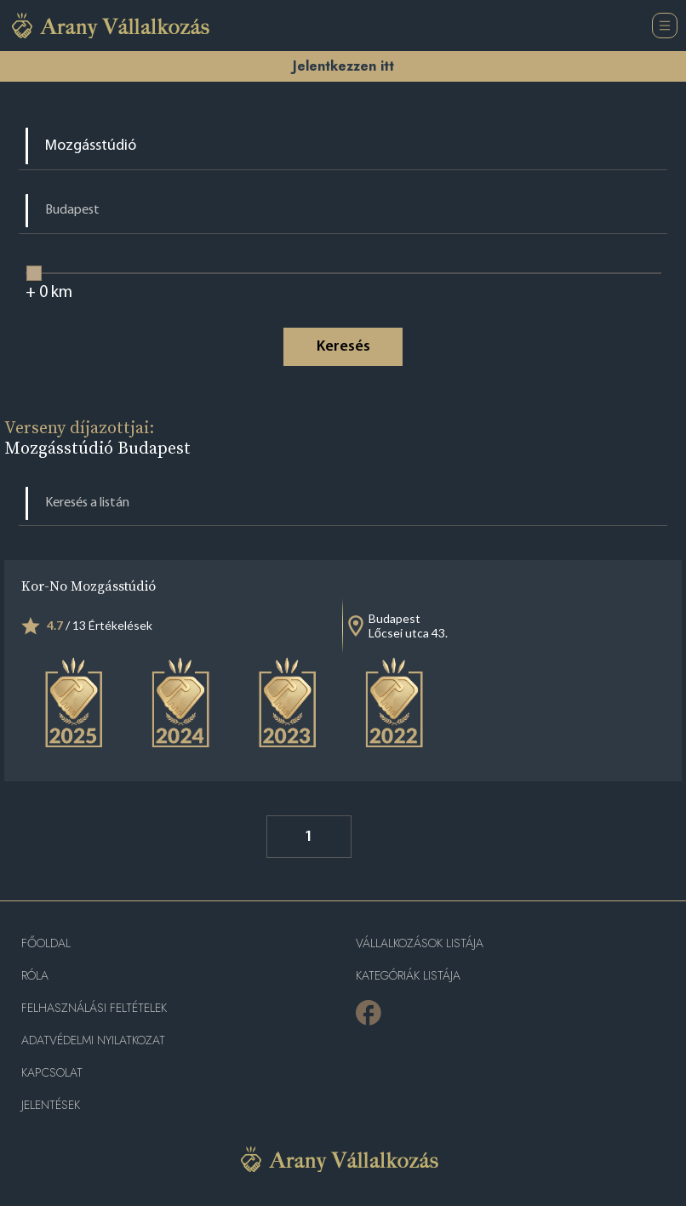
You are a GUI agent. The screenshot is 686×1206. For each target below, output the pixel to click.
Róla (35, 976)
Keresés (343, 347)
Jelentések (50, 1105)
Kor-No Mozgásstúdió (88, 585)
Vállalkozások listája (419, 943)
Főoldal (46, 943)
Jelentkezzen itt (343, 66)
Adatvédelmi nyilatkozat (93, 1040)
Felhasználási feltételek (94, 1008)
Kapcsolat (52, 1073)
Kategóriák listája (408, 976)
